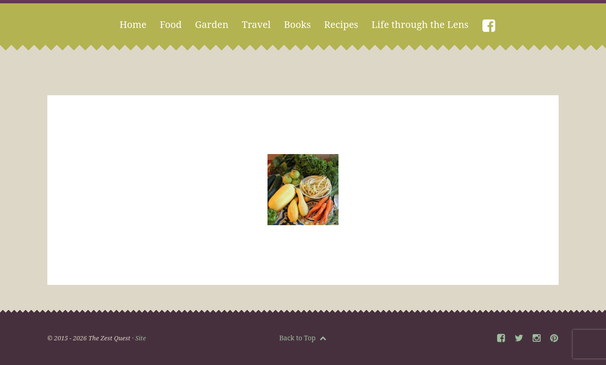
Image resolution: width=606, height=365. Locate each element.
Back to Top (303, 337)
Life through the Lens (420, 24)
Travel (256, 24)
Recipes (341, 24)
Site (140, 338)
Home (132, 24)
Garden (212, 24)
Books (297, 24)
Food (170, 24)
